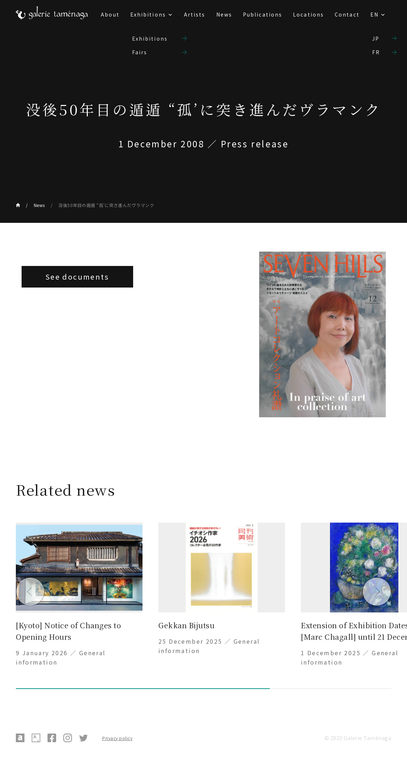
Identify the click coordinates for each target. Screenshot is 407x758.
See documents (77, 276)
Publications (262, 14)
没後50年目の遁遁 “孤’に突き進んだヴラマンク (106, 205)
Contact (347, 14)
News (224, 14)
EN (374, 14)
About (110, 14)
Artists (194, 14)
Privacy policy (117, 738)
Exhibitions (148, 14)
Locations (308, 14)
